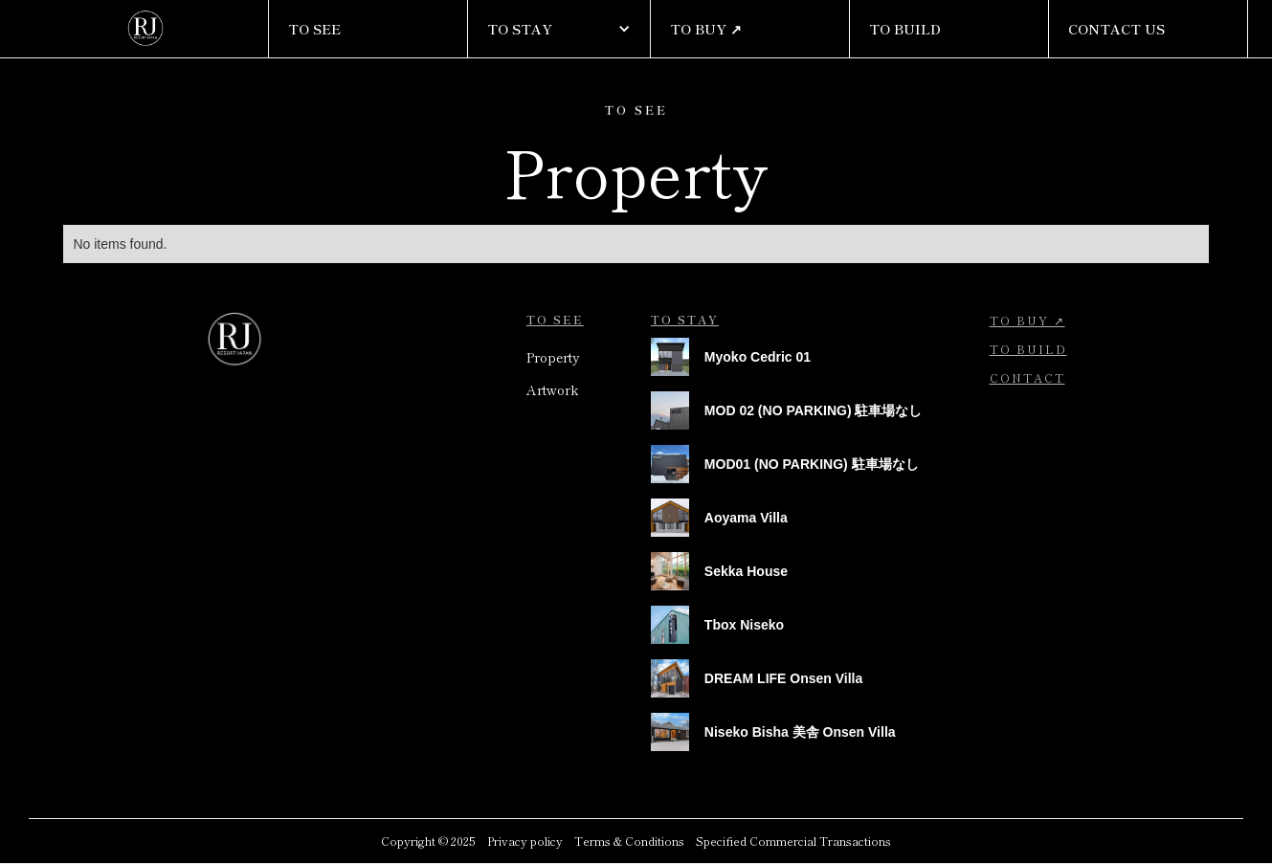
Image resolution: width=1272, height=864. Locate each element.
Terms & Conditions (629, 841)
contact (1027, 377)
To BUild (1028, 349)
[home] (146, 28)
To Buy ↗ (1027, 320)
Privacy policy (525, 841)
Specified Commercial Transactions (793, 841)
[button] (559, 28)
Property (553, 357)
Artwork (552, 389)
